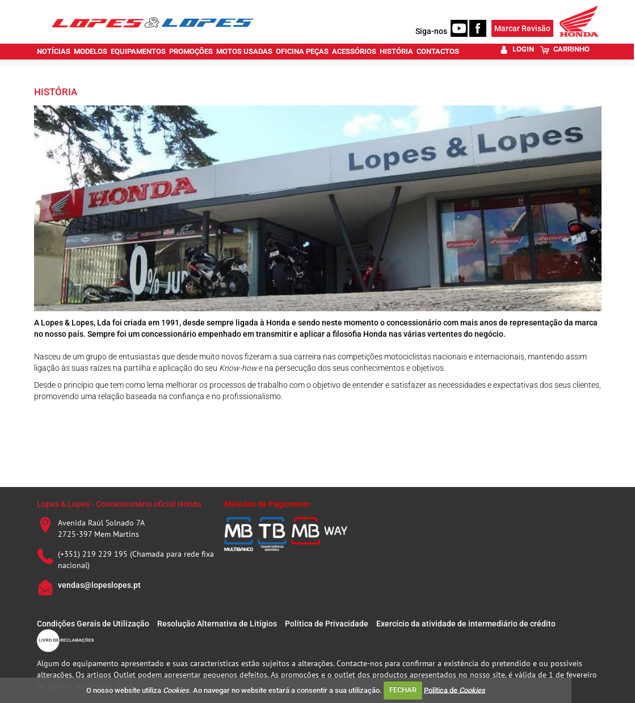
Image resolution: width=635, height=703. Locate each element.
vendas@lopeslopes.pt (99, 585)
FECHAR (403, 689)
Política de (454, 689)
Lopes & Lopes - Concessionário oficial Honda (119, 504)
